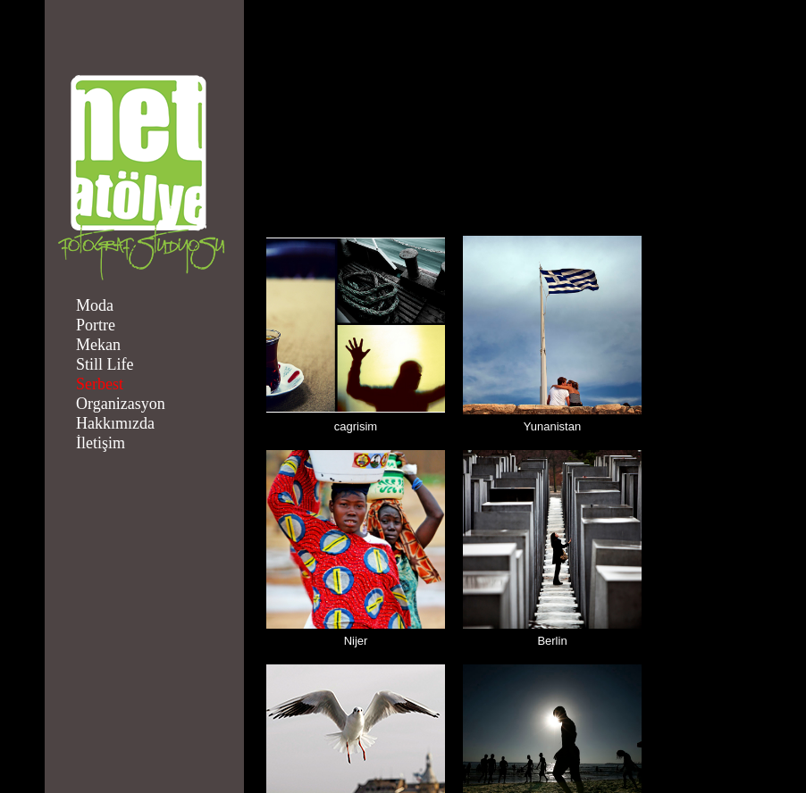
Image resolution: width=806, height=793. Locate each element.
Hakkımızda (115, 423)
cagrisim (355, 426)
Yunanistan (552, 426)
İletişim (100, 443)
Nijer (356, 640)
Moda (94, 305)
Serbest (99, 384)
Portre (95, 325)
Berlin (552, 640)
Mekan (98, 345)
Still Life (105, 364)
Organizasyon (120, 404)
